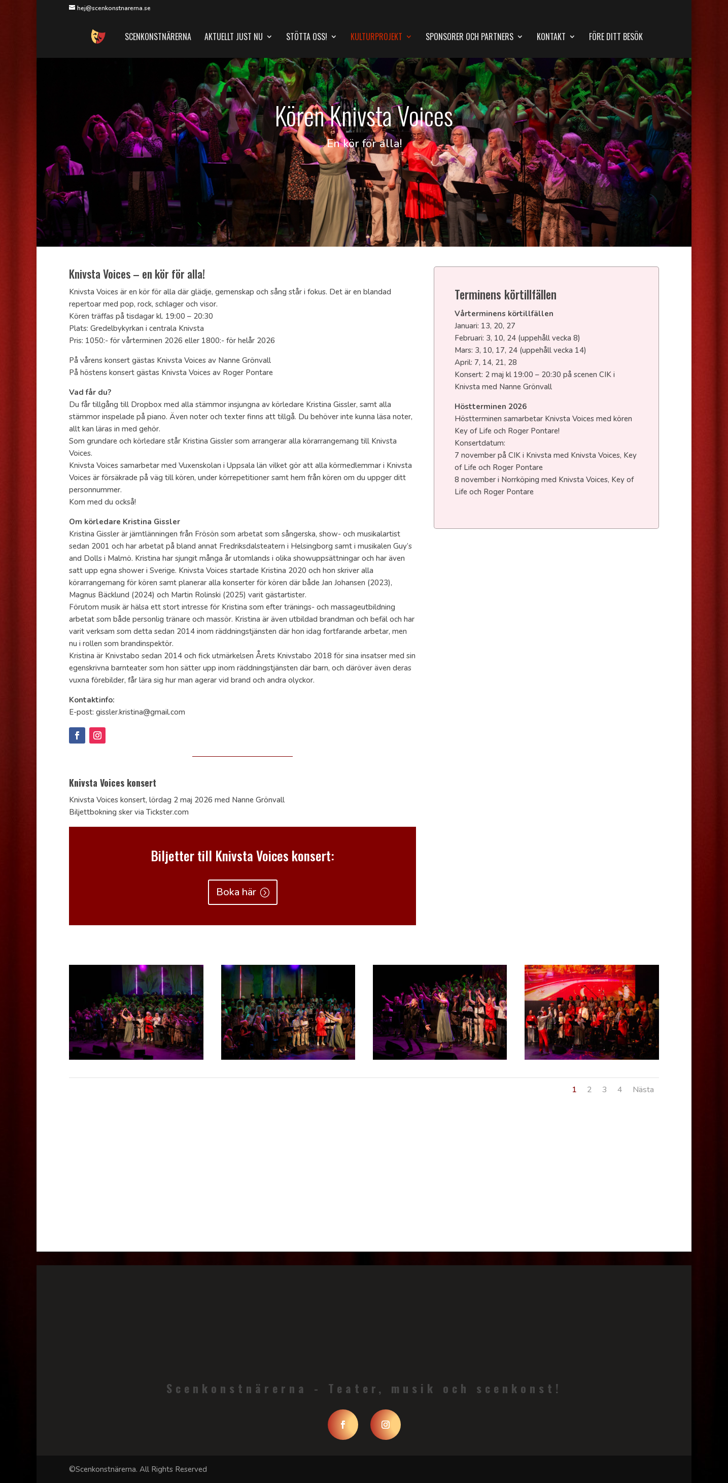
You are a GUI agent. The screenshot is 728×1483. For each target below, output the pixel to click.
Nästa (643, 1089)
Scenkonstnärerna (158, 38)
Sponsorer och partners (469, 38)
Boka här (236, 892)
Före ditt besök (616, 38)
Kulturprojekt (376, 38)
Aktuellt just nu (233, 38)
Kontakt (551, 38)
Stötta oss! (306, 38)
